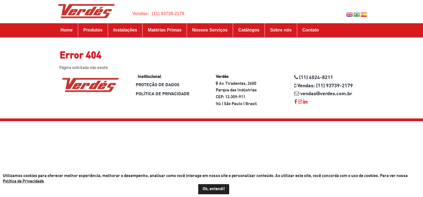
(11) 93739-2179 (168, 13)
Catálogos (248, 30)
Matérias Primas (164, 30)
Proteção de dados (157, 85)
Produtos (93, 30)
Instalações (125, 30)
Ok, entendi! (214, 189)
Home (67, 30)
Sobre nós (280, 30)
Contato (310, 30)
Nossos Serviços (210, 30)
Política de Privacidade (163, 94)
